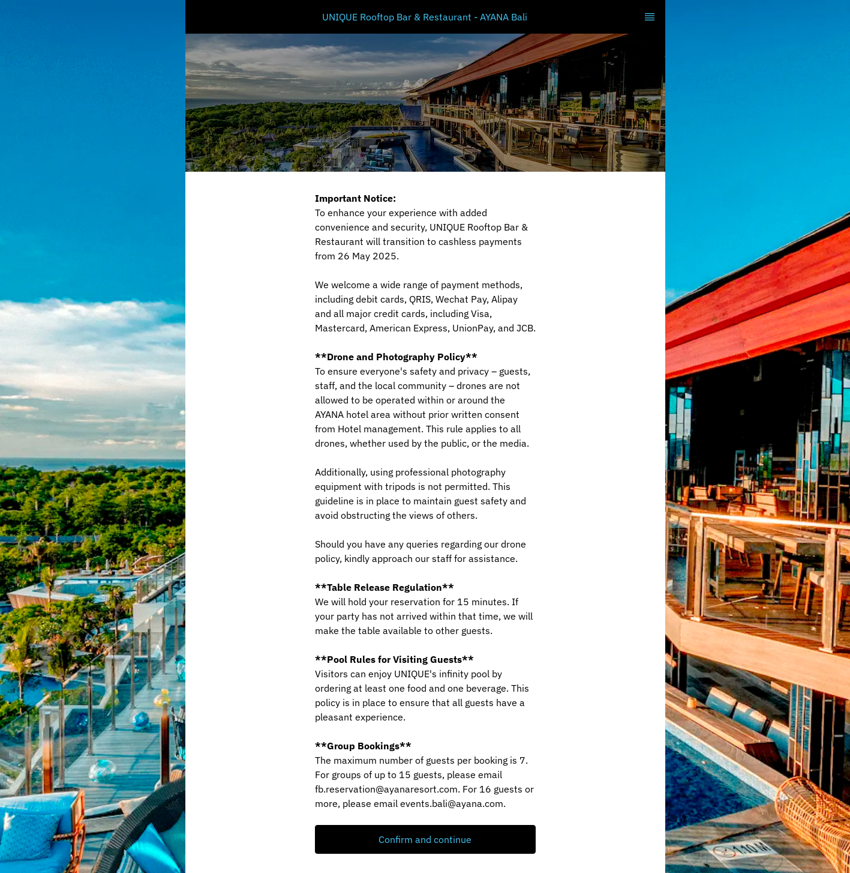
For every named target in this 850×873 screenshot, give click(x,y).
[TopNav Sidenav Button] (649, 16)
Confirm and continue (425, 839)
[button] (425, 839)
